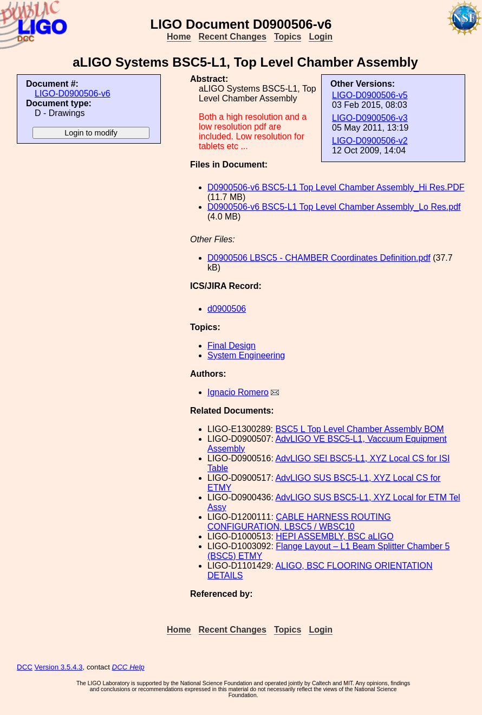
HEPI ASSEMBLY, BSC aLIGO (334, 536)
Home (179, 36)
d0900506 (226, 308)
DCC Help (128, 667)
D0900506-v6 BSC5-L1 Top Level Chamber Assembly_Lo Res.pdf (334, 206)
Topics (287, 36)
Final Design (231, 345)
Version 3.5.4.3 (59, 667)
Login (321, 36)
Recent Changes (232, 36)
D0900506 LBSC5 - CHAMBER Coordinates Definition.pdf (319, 257)
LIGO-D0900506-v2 (370, 140)
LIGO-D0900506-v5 (370, 95)
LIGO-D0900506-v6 (72, 93)
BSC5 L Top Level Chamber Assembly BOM (359, 429)
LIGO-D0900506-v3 (370, 118)
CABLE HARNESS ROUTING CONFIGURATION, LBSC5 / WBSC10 (299, 521)
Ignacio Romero (238, 392)
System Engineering (246, 355)
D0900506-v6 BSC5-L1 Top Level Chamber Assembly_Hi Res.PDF (336, 187)
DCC (24, 667)
